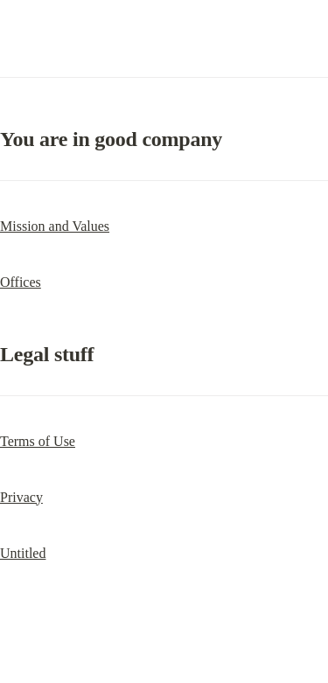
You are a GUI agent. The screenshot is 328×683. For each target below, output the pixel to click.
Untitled (22, 553)
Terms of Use (37, 441)
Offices (20, 282)
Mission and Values (54, 226)
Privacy (21, 497)
